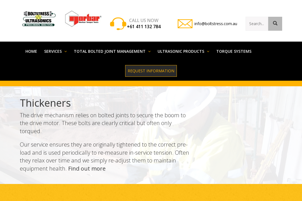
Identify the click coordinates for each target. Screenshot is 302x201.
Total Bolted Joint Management (112, 45)
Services (55, 45)
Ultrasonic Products (183, 45)
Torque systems (233, 45)
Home (31, 45)
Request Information (151, 65)
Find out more (87, 163)
